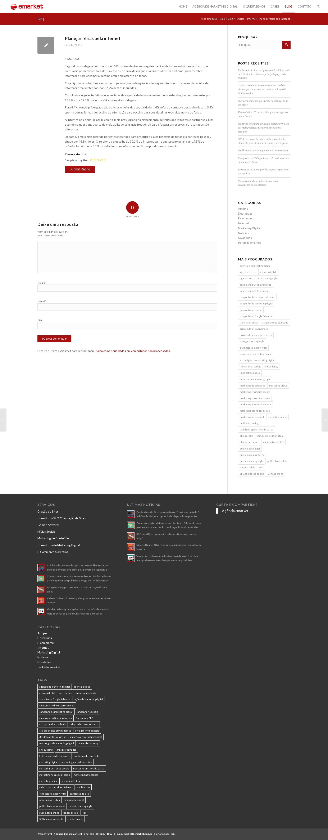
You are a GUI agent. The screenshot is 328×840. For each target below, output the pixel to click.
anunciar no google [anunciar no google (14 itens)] (267, 278)
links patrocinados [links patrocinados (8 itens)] (250, 372)
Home (222, 18)
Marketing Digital (249, 228)
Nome (42, 282)
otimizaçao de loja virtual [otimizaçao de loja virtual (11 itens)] (270, 435)
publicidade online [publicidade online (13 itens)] (277, 461)
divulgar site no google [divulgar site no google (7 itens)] (252, 341)
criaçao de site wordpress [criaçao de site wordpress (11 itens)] (254, 328)
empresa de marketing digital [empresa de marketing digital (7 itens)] (256, 354)
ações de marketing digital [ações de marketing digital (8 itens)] (254, 291)
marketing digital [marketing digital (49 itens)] (278, 385)
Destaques (245, 213)
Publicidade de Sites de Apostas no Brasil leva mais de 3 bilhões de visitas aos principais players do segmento (264, 74)
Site (40, 320)
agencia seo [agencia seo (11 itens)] (246, 278)
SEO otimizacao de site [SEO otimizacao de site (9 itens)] (252, 473)
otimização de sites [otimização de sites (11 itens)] (273, 442)
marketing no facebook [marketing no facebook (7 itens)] (252, 417)
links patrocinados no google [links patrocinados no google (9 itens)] (255, 379)
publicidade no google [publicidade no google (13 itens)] (251, 461)
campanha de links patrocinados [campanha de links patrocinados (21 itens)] (257, 297)
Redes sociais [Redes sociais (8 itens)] (247, 467)
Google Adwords (48, 525)
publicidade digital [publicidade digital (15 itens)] (250, 448)
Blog (40, 19)
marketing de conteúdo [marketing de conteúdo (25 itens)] (252, 385)
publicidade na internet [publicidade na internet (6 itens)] (252, 454)
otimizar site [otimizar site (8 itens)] (246, 435)
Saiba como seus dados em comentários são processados (133, 351)
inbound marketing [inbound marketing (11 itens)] (250, 366)
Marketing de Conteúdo (53, 538)
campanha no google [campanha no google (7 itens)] (251, 310)
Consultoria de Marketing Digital (58, 545)
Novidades (245, 238)
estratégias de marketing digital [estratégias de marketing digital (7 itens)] (257, 360)
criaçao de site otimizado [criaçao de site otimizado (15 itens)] (274, 322)
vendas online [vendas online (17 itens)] (275, 473)
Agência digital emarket (67, 833)
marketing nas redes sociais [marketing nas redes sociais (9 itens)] (255, 410)
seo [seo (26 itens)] (261, 467)
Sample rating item (77, 160)
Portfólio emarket (249, 242)
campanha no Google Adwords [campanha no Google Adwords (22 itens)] (256, 316)
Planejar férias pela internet (92, 38)
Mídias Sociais (46, 531)
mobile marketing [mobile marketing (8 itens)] (249, 423)
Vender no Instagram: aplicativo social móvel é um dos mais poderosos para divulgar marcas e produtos (263, 127)
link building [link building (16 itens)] (271, 366)
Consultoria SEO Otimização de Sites (61, 518)
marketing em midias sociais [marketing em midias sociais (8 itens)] (255, 391)
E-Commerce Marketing (52, 552)
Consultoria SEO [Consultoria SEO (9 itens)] (249, 322)
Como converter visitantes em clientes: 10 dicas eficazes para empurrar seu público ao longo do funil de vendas (262, 89)
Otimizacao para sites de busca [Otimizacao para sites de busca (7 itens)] (256, 429)
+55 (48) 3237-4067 (101, 833)
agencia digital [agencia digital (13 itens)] (268, 272)
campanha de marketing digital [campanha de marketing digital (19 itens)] (256, 303)
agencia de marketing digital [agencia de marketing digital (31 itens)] (255, 265)
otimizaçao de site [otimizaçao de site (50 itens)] (249, 442)
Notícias (240, 18)
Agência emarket (235, 511)
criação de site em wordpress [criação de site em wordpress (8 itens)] (256, 335)
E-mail (42, 301)
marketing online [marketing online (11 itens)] (277, 417)
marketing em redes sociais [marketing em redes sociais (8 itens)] (255, 398)
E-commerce (246, 218)
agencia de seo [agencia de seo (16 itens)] (248, 272)
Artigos (243, 208)
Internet (251, 18)
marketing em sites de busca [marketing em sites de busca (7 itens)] (255, 404)
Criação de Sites (48, 511)
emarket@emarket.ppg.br (137, 833)
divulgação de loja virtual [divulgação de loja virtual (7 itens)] (253, 347)
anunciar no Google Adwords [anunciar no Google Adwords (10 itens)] (255, 284)
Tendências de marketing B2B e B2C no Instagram (263, 150)
